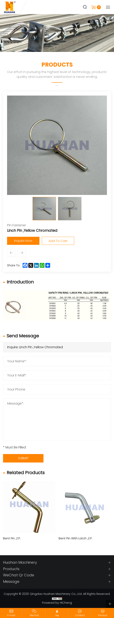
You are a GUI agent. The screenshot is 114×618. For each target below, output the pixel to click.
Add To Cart (58, 241)
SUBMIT (23, 458)
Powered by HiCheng (57, 603)
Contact (80, 615)
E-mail (11, 615)
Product (102, 615)
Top (57, 615)
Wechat (34, 615)
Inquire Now (23, 240)
